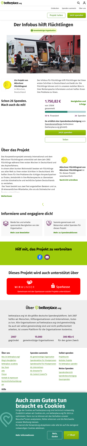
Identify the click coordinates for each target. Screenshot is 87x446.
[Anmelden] (84, 2)
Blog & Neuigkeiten (9, 360)
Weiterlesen (6, 196)
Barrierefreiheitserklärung (11, 381)
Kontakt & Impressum (10, 378)
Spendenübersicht (66, 372)
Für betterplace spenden (68, 364)
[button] (40, 257)
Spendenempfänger (54, 124)
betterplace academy (10, 364)
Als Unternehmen (36, 367)
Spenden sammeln (69, 8)
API (3, 385)
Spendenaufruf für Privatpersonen (43, 364)
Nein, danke (55, 435)
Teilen (65, 139)
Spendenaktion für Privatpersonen (43, 360)
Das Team (5, 367)
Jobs (3, 371)
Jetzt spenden (76, 15)
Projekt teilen (56, 15)
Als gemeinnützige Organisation (42, 357)
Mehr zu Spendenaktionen (65, 232)
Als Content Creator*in (38, 374)
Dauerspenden (64, 379)
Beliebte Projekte (65, 360)
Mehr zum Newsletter (19, 232)
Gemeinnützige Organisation (44, 30)
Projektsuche (64, 357)
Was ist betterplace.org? (11, 357)
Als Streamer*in (36, 371)
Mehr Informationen (25, 435)
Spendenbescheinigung (67, 376)
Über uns (82, 8)
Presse (4, 374)
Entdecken (55, 8)
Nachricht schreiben (69, 180)
